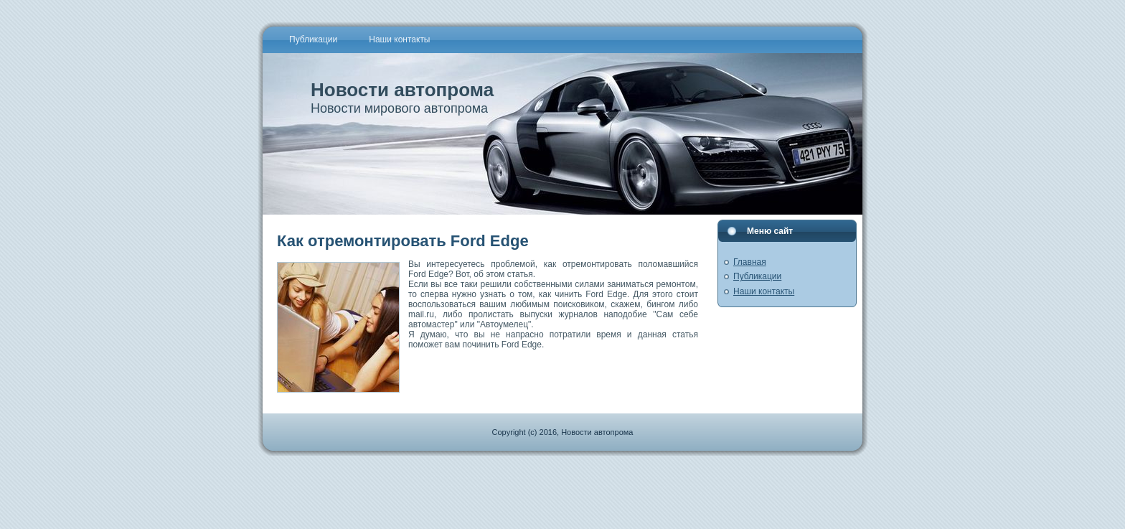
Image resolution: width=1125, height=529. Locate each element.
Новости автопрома (402, 89)
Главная (749, 262)
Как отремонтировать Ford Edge (403, 241)
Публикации (757, 276)
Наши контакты (763, 291)
